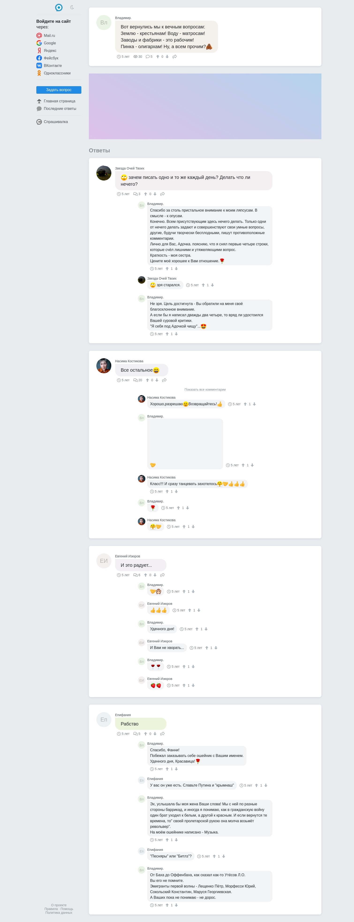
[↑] (158, 56)
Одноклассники (53, 73)
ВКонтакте (49, 65)
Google (46, 43)
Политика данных (58, 912)
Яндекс (46, 50)
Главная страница (55, 101)
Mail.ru (45, 35)
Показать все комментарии (205, 389)
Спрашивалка (52, 122)
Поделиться (175, 56)
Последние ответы (56, 109)
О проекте (59, 905)
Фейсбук (47, 58)
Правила (51, 909)
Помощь (66, 909)
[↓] (166, 56)
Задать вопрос (59, 90)
